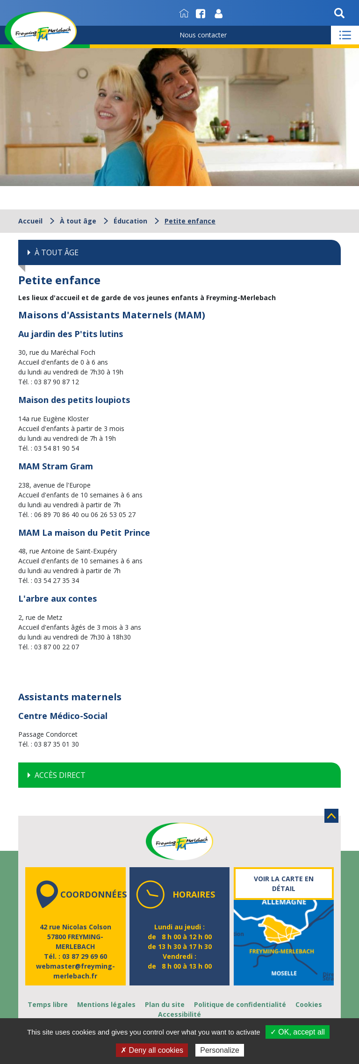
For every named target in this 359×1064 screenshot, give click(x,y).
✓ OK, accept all (297, 1032)
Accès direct (60, 775)
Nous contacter (203, 34)
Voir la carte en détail (284, 883)
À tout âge (78, 220)
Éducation (130, 220)
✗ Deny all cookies (152, 1050)
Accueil (30, 220)
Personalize (219, 1050)
